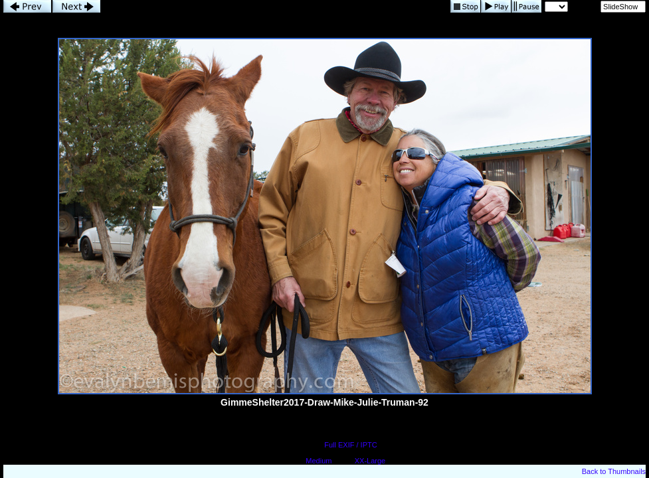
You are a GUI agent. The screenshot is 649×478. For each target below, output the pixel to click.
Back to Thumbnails (614, 471)
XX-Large (370, 461)
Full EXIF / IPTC (350, 445)
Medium (318, 461)
